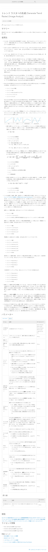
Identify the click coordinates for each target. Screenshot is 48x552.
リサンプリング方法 (6, 521)
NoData (31, 517)
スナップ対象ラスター (30, 521)
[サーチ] (35, 1)
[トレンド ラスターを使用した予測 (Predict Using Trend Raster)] (18, 197)
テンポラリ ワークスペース (18, 521)
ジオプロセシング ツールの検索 (11, 540)
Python (10, 318)
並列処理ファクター (25, 519)
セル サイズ (4, 517)
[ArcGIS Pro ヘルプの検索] (23, 2)
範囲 (19, 519)
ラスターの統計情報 (40, 519)
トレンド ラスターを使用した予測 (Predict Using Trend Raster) (18, 542)
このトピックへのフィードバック (38, 549)
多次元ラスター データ (9, 538)
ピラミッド (32, 519)
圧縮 (9, 517)
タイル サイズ (39, 521)
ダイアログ (5, 318)
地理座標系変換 (24, 517)
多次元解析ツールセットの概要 (11, 536)
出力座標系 (14, 519)
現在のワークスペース (15, 517)
